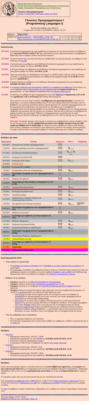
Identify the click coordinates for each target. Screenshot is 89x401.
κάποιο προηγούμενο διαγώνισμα (66, 381)
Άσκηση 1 (9, 334)
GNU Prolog (19, 294)
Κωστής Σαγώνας (24, 37)
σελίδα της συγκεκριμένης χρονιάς (62, 274)
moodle (24, 61)
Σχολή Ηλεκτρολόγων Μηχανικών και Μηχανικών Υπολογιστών (43, 6)
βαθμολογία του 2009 (51, 383)
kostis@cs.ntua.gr (43, 37)
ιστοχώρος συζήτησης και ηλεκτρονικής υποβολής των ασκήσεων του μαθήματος (42, 87)
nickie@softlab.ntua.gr (46, 39)
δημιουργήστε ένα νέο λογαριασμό (41, 89)
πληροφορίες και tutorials (45, 284)
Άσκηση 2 (9, 345)
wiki (5, 389)
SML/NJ (34, 282)
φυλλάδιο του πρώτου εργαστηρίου (26, 266)
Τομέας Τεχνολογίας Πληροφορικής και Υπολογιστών (39, 8)
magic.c (41, 341)
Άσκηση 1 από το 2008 (62, 272)
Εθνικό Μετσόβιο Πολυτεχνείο (30, 4)
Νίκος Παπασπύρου (25, 39)
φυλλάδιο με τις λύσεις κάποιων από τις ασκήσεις (62, 266)
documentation (54, 282)
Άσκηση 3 (9, 351)
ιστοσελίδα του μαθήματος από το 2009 (20, 381)
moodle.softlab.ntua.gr (62, 91)
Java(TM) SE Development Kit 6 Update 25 (58, 286)
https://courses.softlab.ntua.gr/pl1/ (38, 14)
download (41, 282)
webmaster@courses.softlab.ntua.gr (19, 399)
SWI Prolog (19, 301)
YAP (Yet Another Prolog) (24, 307)
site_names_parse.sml (58, 343)
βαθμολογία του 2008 (29, 383)
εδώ (85, 272)
